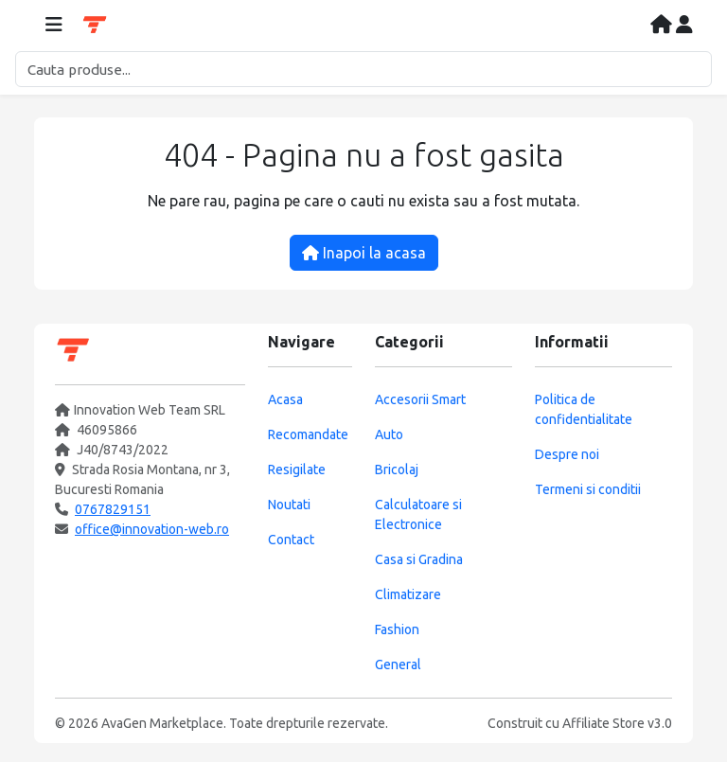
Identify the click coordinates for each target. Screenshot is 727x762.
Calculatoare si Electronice (418, 514)
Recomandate (308, 434)
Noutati (289, 504)
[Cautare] (363, 69)
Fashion (397, 629)
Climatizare (408, 594)
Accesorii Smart (420, 399)
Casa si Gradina (419, 559)
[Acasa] (663, 25)
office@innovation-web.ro (152, 529)
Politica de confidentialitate (583, 409)
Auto (389, 434)
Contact (291, 539)
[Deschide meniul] (54, 26)
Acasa (285, 399)
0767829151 (113, 509)
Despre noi (567, 454)
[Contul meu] (684, 25)
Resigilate (297, 469)
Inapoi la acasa (364, 252)
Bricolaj (396, 469)
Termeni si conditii (588, 489)
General (398, 664)
